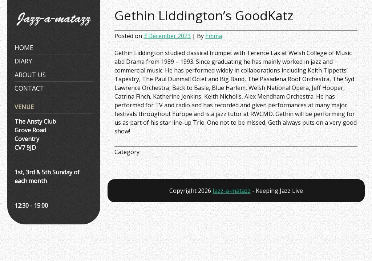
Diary (23, 61)
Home (24, 47)
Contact (29, 88)
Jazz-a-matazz (232, 191)
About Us (30, 74)
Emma (213, 36)
